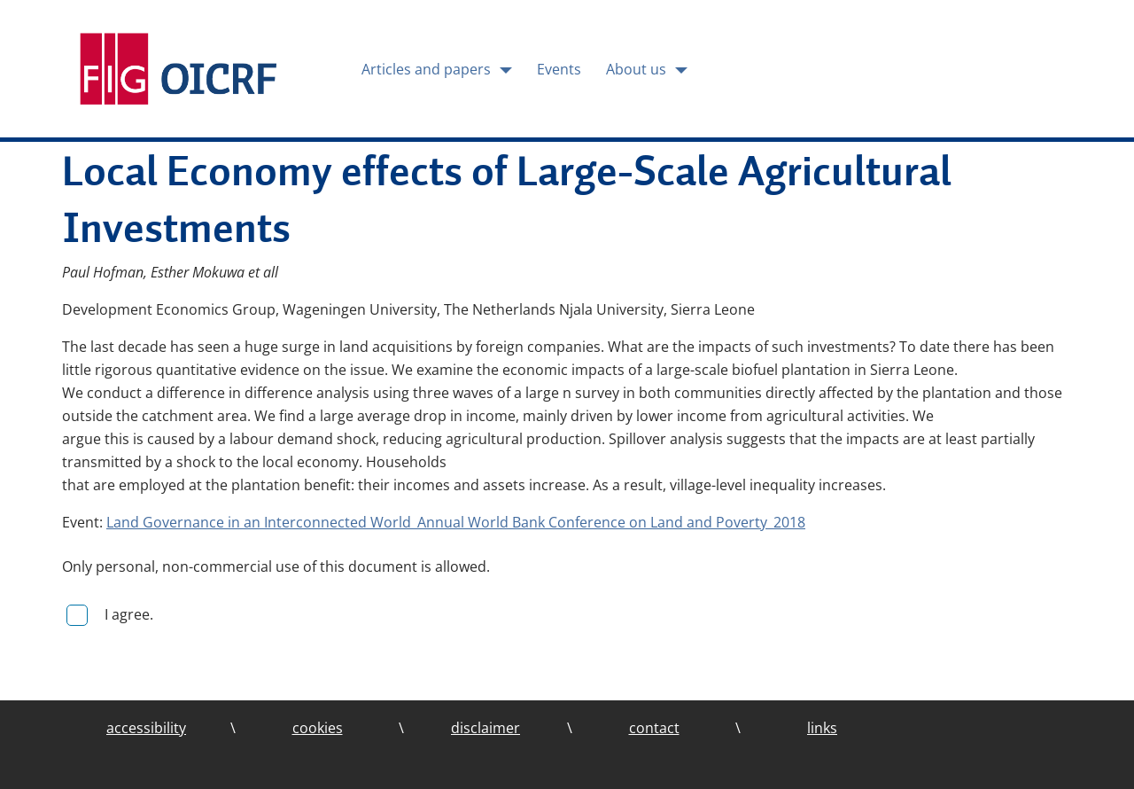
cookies (317, 728)
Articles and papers (427, 69)
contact (654, 728)
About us (638, 69)
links (822, 728)
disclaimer (485, 728)
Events (559, 69)
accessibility (146, 728)
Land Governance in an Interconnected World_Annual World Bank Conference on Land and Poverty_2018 (455, 522)
